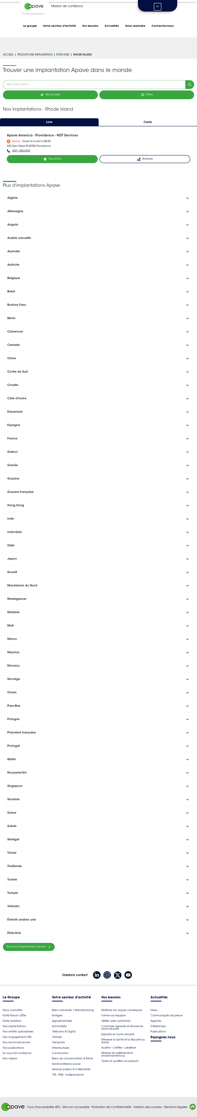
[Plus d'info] (52, 159)
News (154, 1010)
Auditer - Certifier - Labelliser (118, 1047)
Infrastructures (61, 1047)
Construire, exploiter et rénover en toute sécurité (122, 1027)
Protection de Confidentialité (111, 1107)
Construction (60, 1053)
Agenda (156, 1021)
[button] (98, 198)
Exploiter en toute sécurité (117, 1034)
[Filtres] (146, 94)
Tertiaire (57, 1037)
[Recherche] (189, 84)
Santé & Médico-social (66, 1064)
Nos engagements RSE (17, 1037)
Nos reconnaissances (16, 1042)
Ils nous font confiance (17, 1053)
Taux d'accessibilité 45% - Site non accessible (58, 1107)
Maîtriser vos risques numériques (121, 1010)
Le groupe (30, 25)
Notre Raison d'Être (14, 1015)
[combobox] (94, 84)
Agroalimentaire (62, 1021)
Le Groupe (11, 997)
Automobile (59, 1026)
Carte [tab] (148, 122)
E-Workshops (158, 1026)
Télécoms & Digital (64, 1031)
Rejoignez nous (163, 1037)
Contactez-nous (162, 25)
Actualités (112, 25)
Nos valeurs (10, 1058)
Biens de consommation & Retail (72, 1058)
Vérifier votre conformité (115, 1021)
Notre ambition (12, 1021)
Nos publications (13, 1047)
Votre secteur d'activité (59, 25)
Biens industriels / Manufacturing (73, 1010)
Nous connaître (12, 1010)
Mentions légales (175, 1107)
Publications (158, 1031)
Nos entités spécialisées (18, 1031)
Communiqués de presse (167, 1015)
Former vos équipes (113, 1015)
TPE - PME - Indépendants (68, 1074)
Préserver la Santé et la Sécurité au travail (123, 1041)
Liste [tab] (49, 122)
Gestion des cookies (147, 1107)
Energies (57, 1015)
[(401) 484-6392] (98, 151)
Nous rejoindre (135, 25)
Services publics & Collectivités (71, 1069)
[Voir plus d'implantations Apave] (29, 947)
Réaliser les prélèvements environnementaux (117, 1054)
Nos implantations (14, 1026)
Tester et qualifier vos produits (120, 1061)
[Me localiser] (50, 94)
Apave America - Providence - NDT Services (42, 135)
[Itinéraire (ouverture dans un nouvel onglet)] (145, 159)
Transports (58, 1042)
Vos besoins (90, 25)
